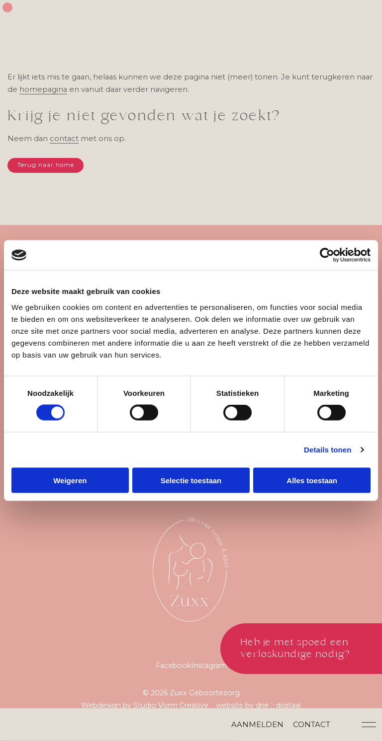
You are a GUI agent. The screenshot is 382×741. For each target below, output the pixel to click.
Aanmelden (259, 724)
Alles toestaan (311, 480)
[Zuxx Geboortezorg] (191, 574)
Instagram (209, 672)
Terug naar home (46, 166)
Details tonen (327, 449)
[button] (371, 724)
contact (65, 139)
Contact (313, 724)
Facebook (172, 672)
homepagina (62, 90)
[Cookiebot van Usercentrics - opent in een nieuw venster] (327, 255)
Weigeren (70, 480)
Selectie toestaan (191, 480)
